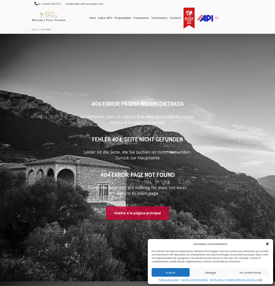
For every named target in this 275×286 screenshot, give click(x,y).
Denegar (210, 272)
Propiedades (122, 18)
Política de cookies (169, 280)
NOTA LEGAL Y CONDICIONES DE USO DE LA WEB (236, 280)
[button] (267, 244)
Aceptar (170, 272)
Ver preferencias (250, 272)
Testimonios (159, 18)
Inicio (92, 18)
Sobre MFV (105, 18)
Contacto (175, 18)
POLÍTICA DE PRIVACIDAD (194, 280)
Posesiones (141, 18)
